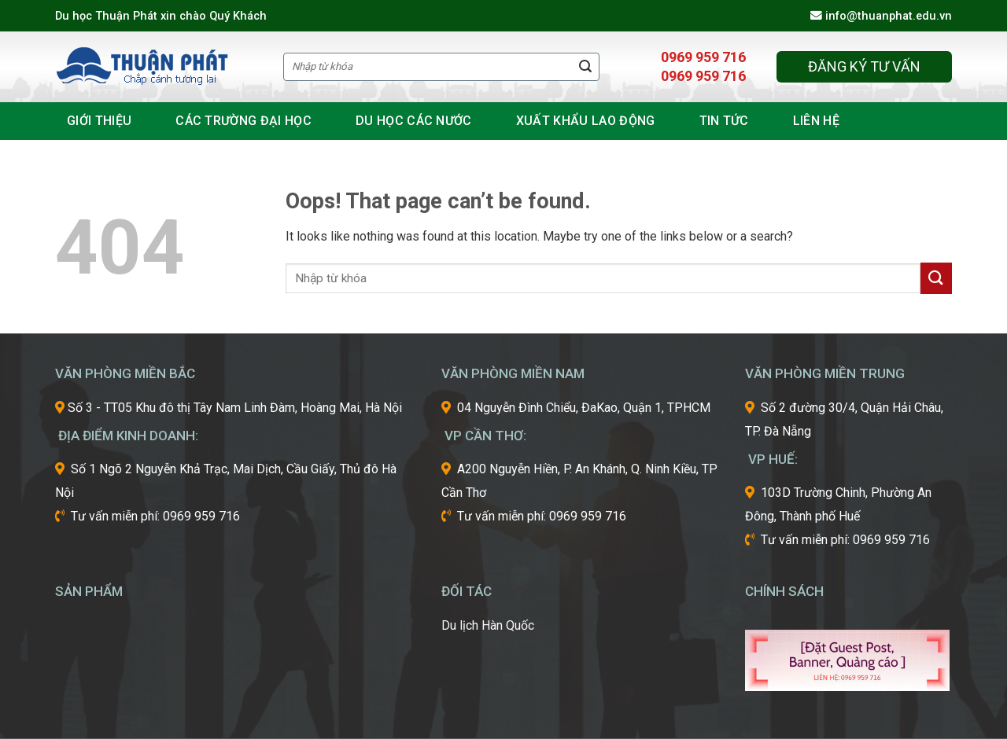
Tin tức (724, 120)
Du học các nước (414, 120)
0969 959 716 (703, 57)
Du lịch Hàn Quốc (487, 625)
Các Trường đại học (243, 120)
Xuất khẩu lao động (585, 120)
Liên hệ (816, 120)
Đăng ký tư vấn (864, 66)
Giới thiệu (99, 120)
